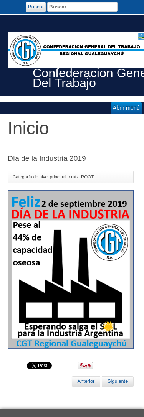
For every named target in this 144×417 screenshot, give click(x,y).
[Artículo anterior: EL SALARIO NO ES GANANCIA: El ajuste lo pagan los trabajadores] (86, 381)
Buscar (36, 7)
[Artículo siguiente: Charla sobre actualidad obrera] (118, 381)
